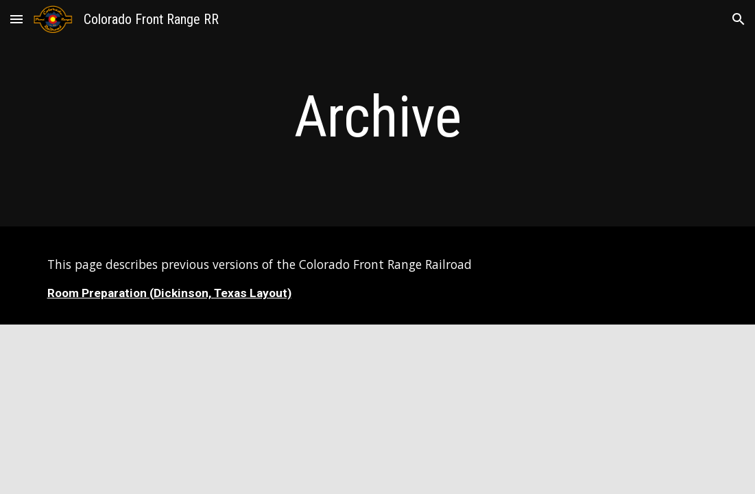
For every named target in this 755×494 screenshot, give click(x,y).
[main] (378, 116)
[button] (16, 19)
